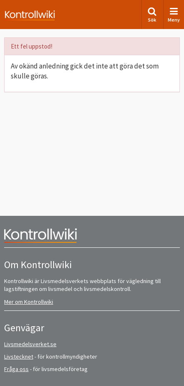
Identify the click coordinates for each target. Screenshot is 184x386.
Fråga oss (16, 369)
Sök (152, 15)
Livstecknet (18, 356)
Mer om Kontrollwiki (28, 301)
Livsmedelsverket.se (30, 344)
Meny (174, 15)
